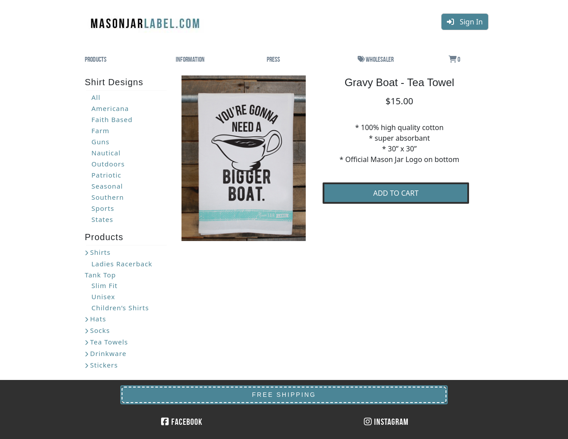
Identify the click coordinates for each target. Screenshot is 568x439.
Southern (107, 197)
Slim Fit (104, 285)
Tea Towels (109, 341)
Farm (100, 130)
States (102, 219)
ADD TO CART (395, 193)
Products (95, 59)
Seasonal (107, 186)
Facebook (181, 422)
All (95, 97)
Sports (102, 208)
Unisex (103, 296)
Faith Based (112, 119)
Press (273, 59)
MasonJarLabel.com (146, 20)
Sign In (465, 22)
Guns (100, 141)
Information (190, 59)
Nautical (106, 152)
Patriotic (106, 174)
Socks (100, 330)
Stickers (104, 364)
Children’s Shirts (120, 307)
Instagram (386, 422)
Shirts (100, 252)
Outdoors (108, 163)
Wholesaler (376, 59)
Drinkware (108, 353)
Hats (98, 318)
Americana (110, 108)
